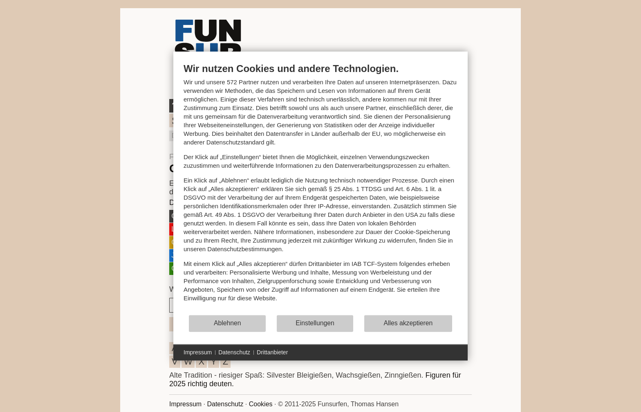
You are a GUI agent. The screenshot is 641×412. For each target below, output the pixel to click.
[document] (320, 188)
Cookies (261, 404)
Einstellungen (315, 323)
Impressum (185, 404)
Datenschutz (225, 404)
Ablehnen (227, 323)
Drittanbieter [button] (272, 352)
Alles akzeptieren (408, 323)
